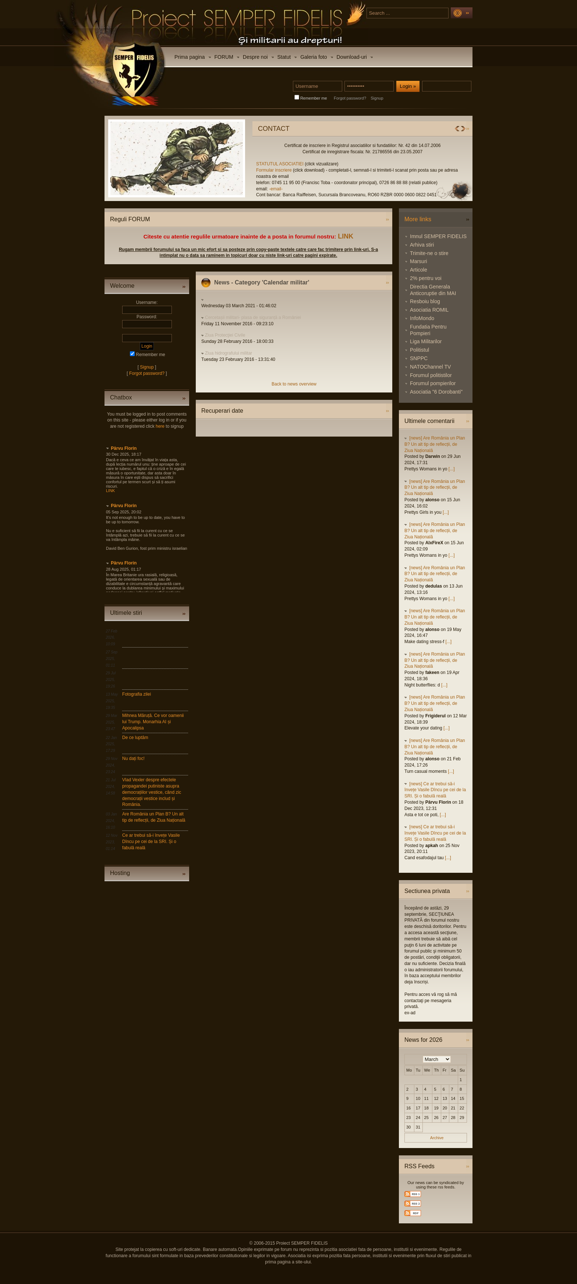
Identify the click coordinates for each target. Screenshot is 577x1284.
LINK (345, 236)
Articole (418, 270)
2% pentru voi (426, 278)
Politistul (419, 350)
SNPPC (419, 358)
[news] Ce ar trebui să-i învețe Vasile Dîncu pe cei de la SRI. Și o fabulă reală (435, 790)
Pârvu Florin (124, 448)
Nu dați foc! (133, 758)
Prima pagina (189, 57)
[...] (452, 468)
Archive (437, 1138)
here (160, 426)
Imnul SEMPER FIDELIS (438, 236)
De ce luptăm (135, 737)
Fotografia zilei (136, 694)
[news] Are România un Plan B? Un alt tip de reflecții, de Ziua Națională (434, 444)
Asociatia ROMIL (429, 310)
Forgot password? (350, 98)
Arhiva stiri (422, 245)
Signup (377, 98)
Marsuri (418, 261)
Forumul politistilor (431, 375)
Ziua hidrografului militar (228, 353)
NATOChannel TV (430, 367)
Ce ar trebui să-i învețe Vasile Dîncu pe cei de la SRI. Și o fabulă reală (151, 841)
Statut (284, 57)
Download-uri (352, 57)
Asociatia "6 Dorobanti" (436, 392)
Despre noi (255, 57)
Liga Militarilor (426, 341)
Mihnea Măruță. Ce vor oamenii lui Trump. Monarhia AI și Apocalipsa (153, 722)
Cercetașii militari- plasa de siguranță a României (253, 317)
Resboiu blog (425, 301)
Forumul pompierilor (433, 383)
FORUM (224, 57)
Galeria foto (313, 57)
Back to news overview (294, 384)
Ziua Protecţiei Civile (225, 335)
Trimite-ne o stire (429, 253)
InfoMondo (422, 318)
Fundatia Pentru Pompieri (428, 330)
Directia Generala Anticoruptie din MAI (433, 290)
